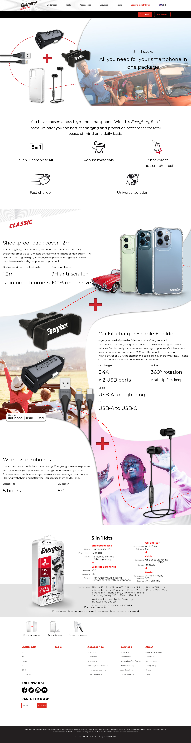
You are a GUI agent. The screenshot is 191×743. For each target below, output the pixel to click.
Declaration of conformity (130, 661)
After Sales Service (127, 670)
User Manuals (125, 657)
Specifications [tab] (162, 14)
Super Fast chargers (95, 674)
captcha (21, 708)
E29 (22, 652)
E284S (23, 670)
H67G (23, 657)
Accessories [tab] (85, 5)
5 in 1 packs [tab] (145, 14)
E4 (22, 665)
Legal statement (151, 661)
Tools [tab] (68, 5)
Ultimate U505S (27, 674)
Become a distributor (140, 5)
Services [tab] (104, 5)
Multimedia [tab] (52, 5)
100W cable (92, 657)
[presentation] (39, 713)
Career (148, 670)
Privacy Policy (150, 665)
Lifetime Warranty (127, 665)
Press (147, 674)
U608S (24, 661)
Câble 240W (92, 661)
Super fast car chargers (96, 670)
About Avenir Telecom (154, 652)
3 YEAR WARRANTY (128, 674)
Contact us (149, 657)
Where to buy (125, 652)
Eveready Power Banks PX (97, 665)
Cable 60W (91, 652)
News (119, 5)
